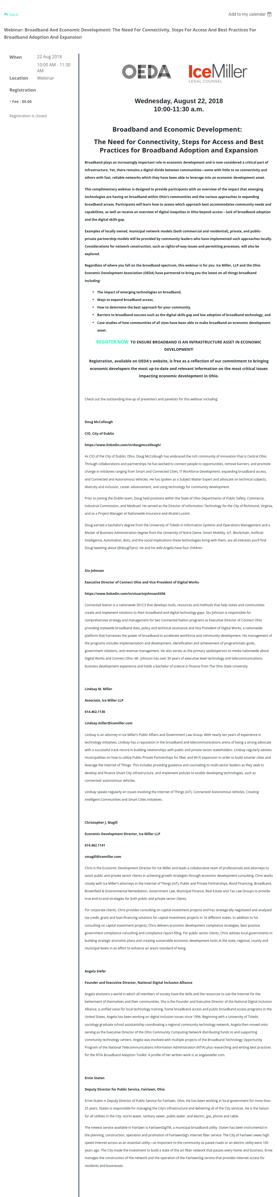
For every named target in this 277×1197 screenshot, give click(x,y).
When (15, 57)
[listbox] (250, 14)
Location (18, 78)
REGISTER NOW (112, 342)
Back (14, 14)
